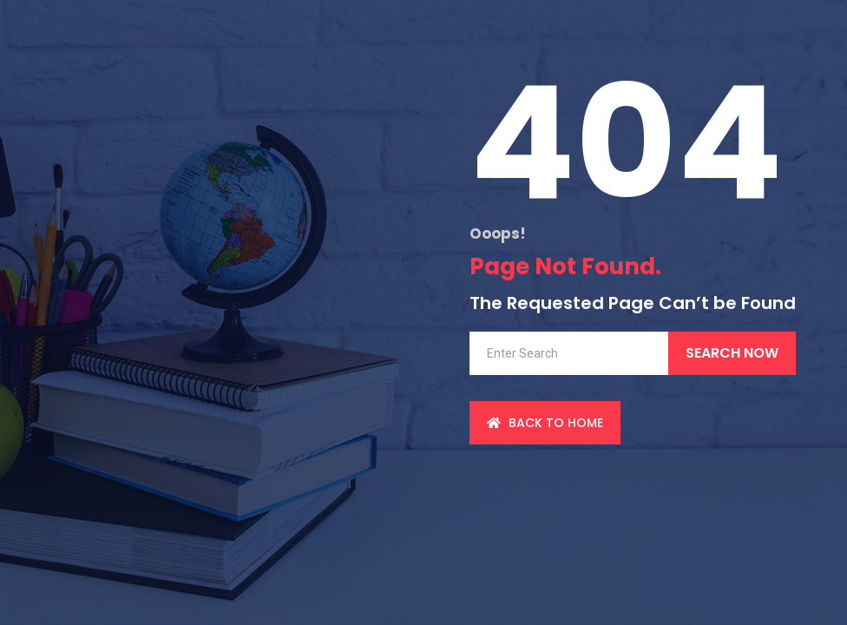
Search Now (732, 353)
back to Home (545, 422)
